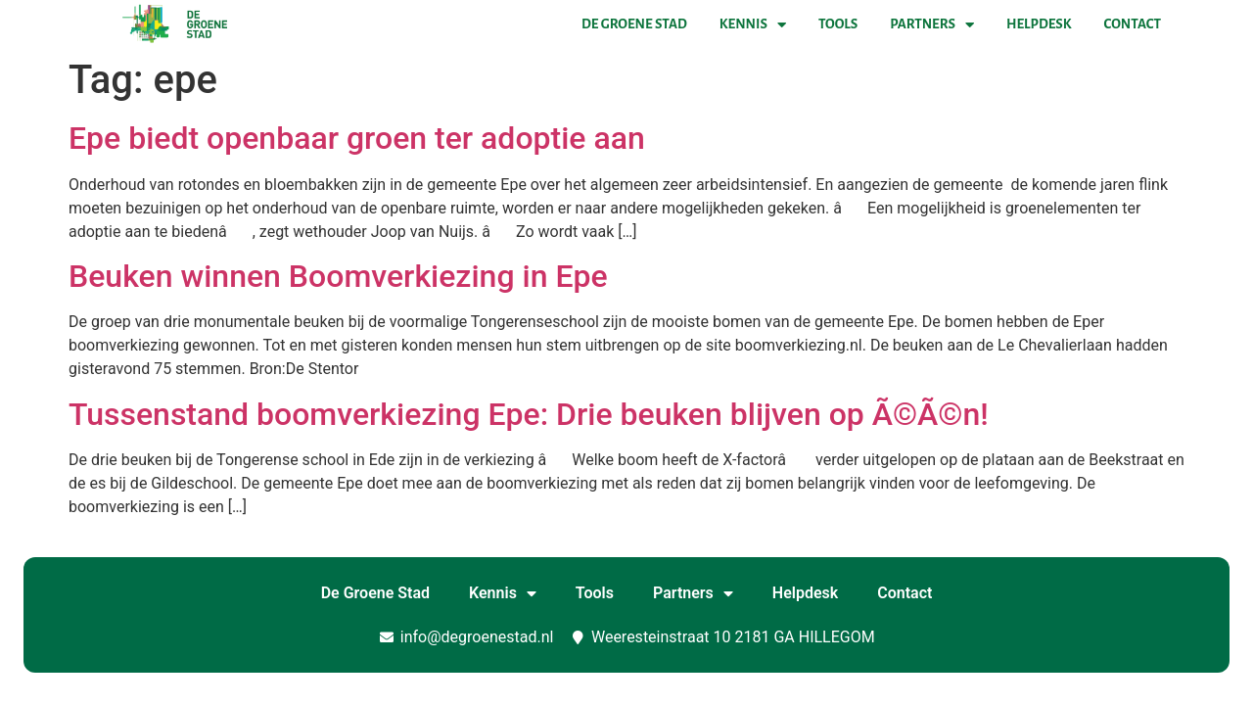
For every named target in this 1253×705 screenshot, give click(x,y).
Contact (1132, 24)
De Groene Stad (634, 24)
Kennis (752, 24)
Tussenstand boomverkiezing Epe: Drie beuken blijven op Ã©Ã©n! (529, 414)
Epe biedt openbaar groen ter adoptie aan (357, 138)
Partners (932, 24)
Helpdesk (1038, 24)
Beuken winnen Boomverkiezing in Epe (338, 276)
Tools (838, 24)
